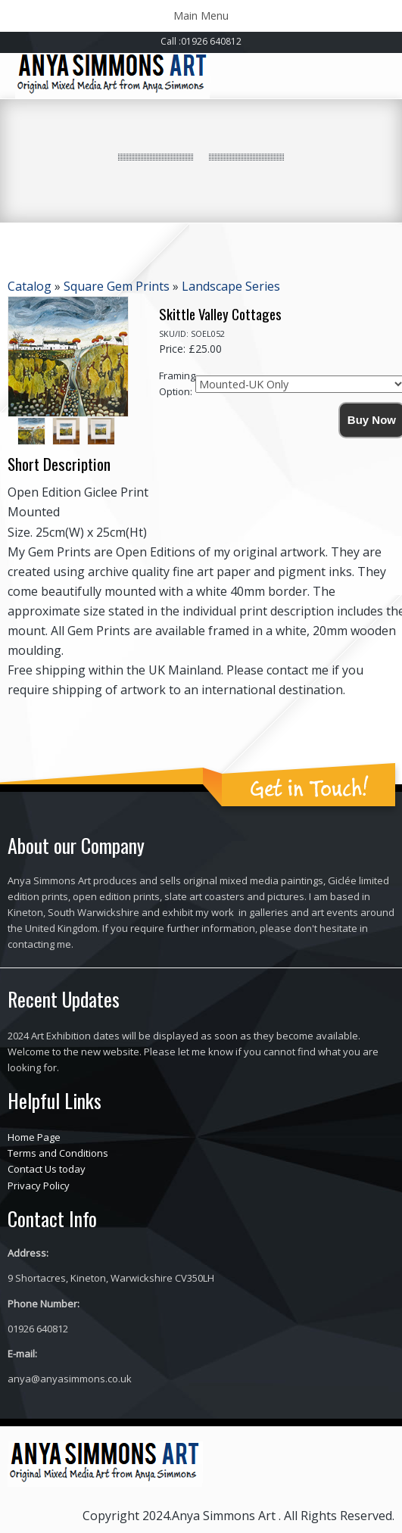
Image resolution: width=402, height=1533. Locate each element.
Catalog (29, 286)
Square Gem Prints (117, 286)
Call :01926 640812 (201, 41)
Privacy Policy (39, 1185)
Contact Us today (47, 1169)
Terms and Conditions (58, 1153)
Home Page (34, 1137)
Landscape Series (231, 286)
